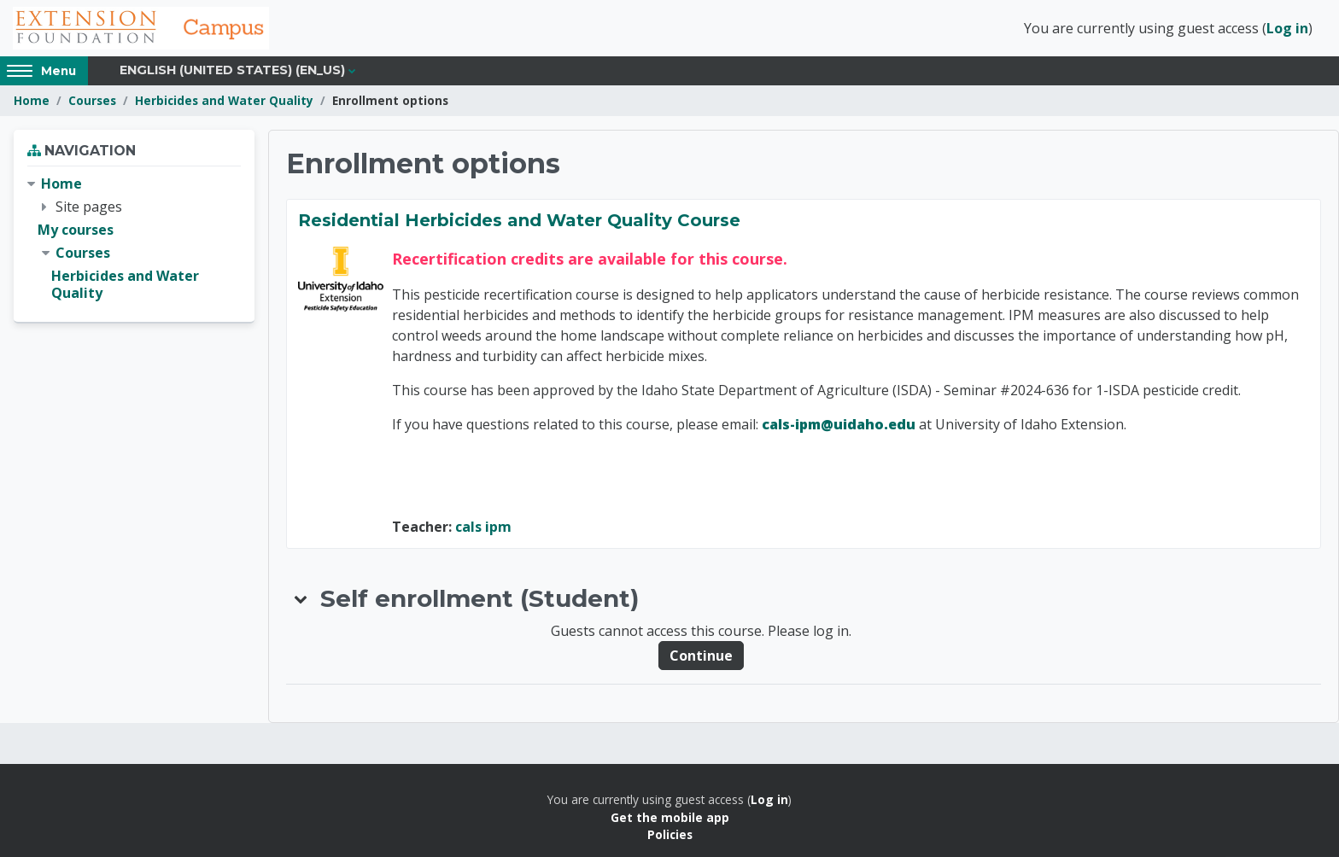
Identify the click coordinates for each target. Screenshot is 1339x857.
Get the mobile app (670, 817)
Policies (670, 834)
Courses (92, 100)
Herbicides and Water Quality (224, 100)
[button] (301, 598)
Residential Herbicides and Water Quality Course (519, 220)
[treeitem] (134, 238)
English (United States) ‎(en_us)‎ (232, 70)
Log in (1287, 28)
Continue (701, 655)
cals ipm (483, 526)
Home (32, 100)
